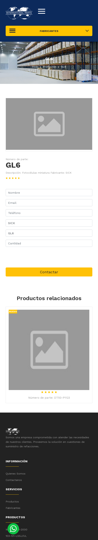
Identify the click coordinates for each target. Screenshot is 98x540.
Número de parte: (17, 159)
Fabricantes (13, 507)
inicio (35, 66)
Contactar (49, 272)
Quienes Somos (15, 473)
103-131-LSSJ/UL (16, 535)
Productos (12, 501)
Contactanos (14, 479)
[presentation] (34, 257)
